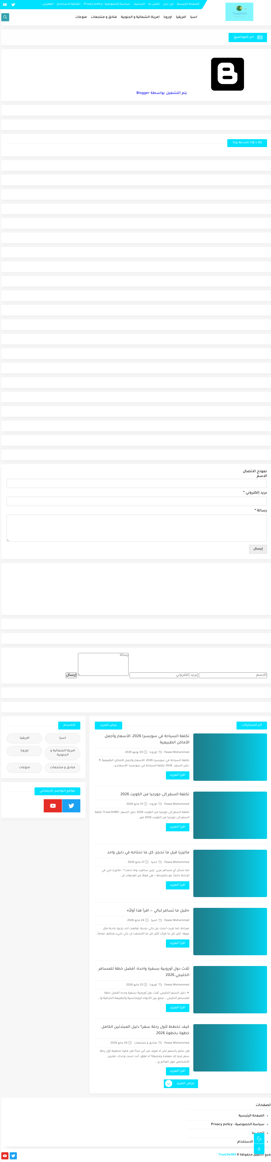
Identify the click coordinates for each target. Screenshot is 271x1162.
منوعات (80, 17)
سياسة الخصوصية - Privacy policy (105, 4)
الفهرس (46, 4)
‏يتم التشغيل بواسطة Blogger (200, 93)
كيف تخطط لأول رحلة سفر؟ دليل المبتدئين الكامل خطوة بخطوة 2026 (144, 1030)
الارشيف (138, 4)
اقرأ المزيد (176, 775)
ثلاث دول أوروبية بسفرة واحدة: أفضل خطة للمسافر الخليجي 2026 (142, 972)
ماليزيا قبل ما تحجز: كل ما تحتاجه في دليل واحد (147, 853)
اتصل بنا (152, 4)
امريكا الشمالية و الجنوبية (139, 17)
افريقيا (180, 17)
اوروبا (166, 17)
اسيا (192, 17)
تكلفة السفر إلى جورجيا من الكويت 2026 (153, 795)
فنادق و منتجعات (103, 17)
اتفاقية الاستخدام (67, 4)
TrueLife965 (226, 1155)
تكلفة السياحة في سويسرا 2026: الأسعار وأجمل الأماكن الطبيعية (145, 740)
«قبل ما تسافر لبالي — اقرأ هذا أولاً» (156, 911)
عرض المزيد (107, 725)
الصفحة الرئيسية (187, 4)
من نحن (167, 4)
